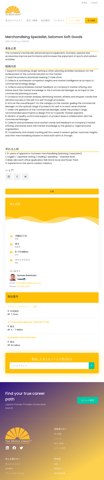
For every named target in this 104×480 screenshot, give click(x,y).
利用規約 (58, 468)
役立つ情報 (31, 20)
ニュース (58, 438)
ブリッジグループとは (14, 473)
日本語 (84, 2)
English (94, 2)
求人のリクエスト (14, 20)
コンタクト (58, 20)
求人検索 (91, 20)
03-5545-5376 (23, 286)
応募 (52, 191)
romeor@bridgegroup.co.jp (28, 283)
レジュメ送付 (74, 20)
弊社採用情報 (59, 473)
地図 (56, 464)
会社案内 (45, 20)
